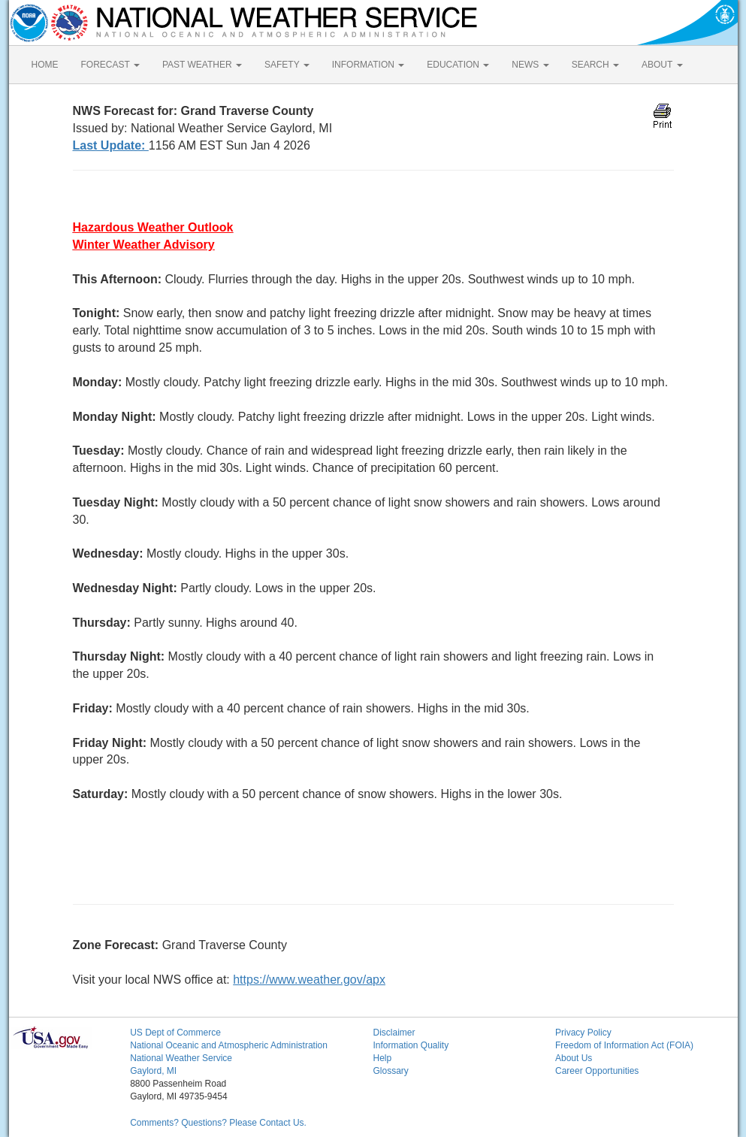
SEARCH (595, 64)
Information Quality (411, 1045)
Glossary (390, 1071)
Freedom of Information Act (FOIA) (624, 1045)
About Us (573, 1058)
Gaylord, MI (153, 1071)
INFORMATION (368, 64)
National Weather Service (181, 1058)
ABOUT (662, 64)
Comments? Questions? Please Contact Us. (218, 1122)
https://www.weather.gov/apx (309, 979)
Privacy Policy (583, 1032)
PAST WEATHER (202, 64)
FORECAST (110, 64)
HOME (45, 64)
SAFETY (287, 64)
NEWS (530, 64)
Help (382, 1058)
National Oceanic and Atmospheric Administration (229, 1045)
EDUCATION (458, 64)
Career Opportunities (597, 1071)
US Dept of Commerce (175, 1032)
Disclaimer (394, 1032)
